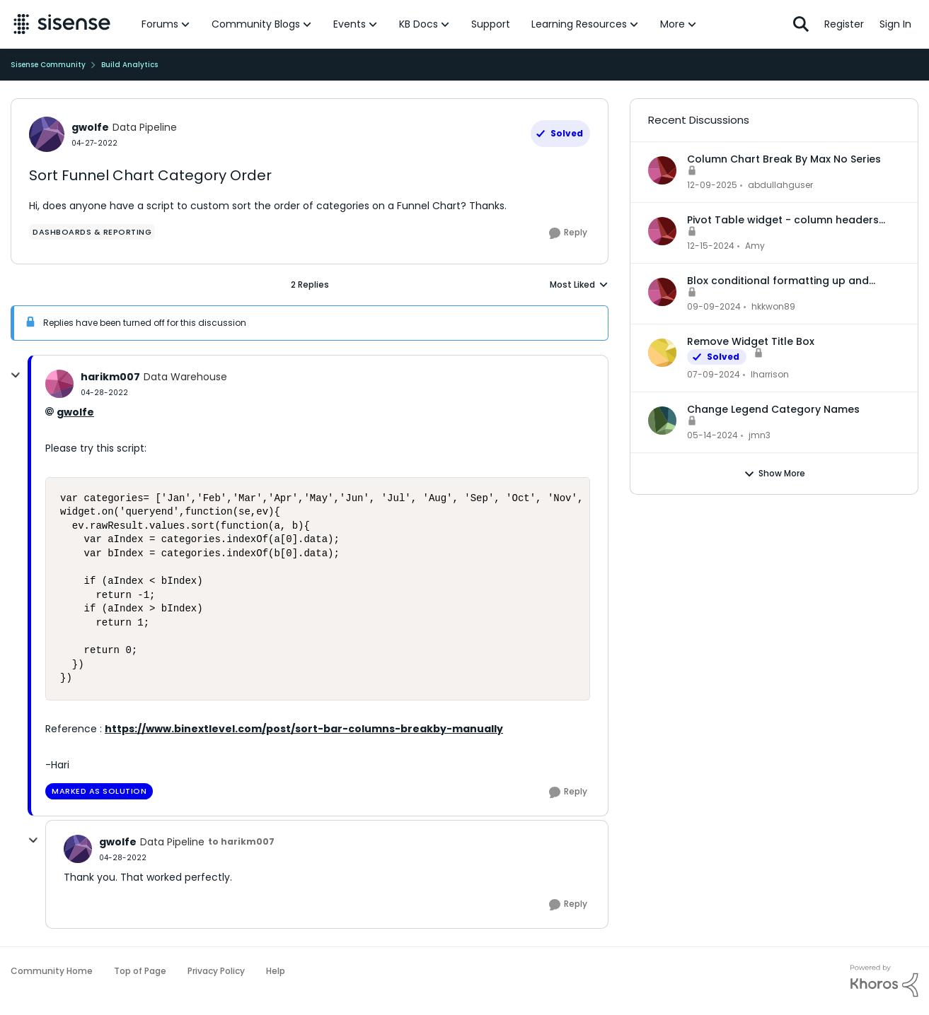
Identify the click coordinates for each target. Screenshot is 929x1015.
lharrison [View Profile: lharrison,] (770, 374)
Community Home (52, 971)
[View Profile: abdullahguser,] (662, 170)
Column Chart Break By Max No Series (784, 159)
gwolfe (75, 412)
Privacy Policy (216, 971)
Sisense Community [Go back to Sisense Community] (48, 64)
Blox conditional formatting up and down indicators (778, 280)
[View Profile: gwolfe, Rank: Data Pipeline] (46, 134)
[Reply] (568, 233)
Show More (774, 473)
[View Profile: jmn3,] (662, 420)
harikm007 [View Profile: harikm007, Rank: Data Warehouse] (110, 377)
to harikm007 (241, 841)
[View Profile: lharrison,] (662, 353)
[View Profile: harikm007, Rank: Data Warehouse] (59, 384)
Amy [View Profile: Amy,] (755, 246)
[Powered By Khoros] (884, 981)
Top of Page (140, 971)
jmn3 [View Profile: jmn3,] (760, 435)
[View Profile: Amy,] (662, 231)
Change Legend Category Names (773, 409)
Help (275, 971)
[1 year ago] (710, 246)
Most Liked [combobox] (579, 284)
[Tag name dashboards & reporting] (92, 232)
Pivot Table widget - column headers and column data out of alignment (783, 219)
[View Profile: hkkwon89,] (662, 292)
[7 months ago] (712, 185)
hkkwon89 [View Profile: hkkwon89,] (773, 306)
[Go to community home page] (62, 24)
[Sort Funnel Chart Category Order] (104, 392)
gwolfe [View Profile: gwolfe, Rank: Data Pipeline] (90, 127)
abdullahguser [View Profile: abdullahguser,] (780, 185)
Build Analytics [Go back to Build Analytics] (129, 64)
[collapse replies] (15, 375)
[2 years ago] (713, 374)
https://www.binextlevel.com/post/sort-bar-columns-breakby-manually (304, 729)
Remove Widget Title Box (750, 341)
